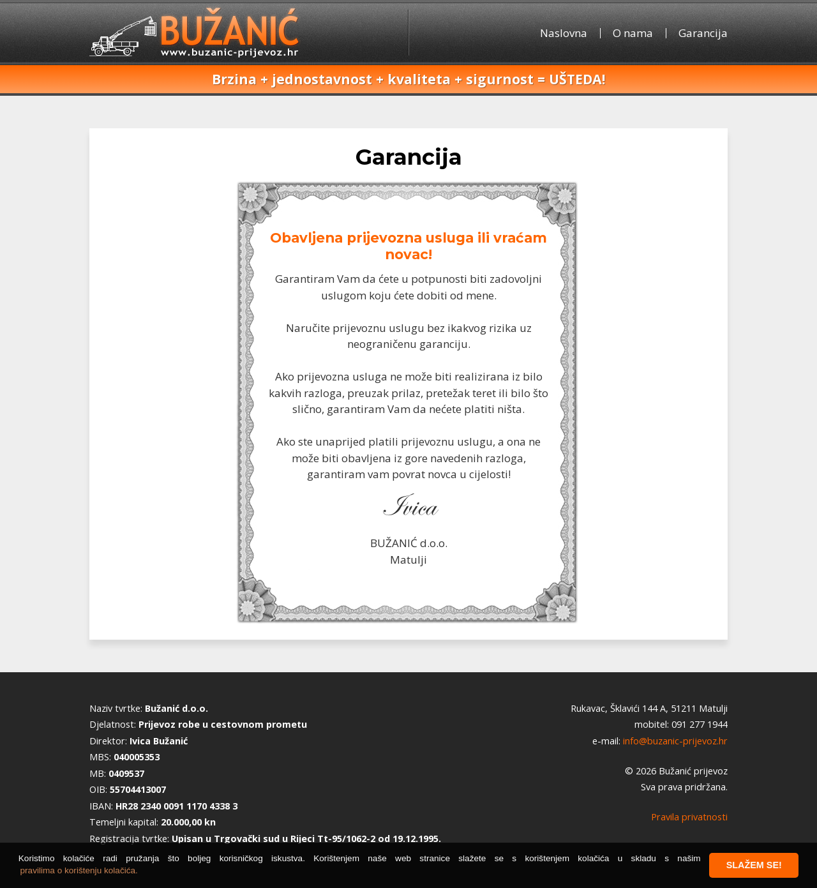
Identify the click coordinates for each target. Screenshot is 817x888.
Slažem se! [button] (754, 865)
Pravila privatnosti (689, 817)
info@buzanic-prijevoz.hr (675, 741)
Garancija (703, 33)
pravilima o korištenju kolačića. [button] (79, 870)
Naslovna (563, 33)
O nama (633, 33)
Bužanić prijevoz (195, 31)
